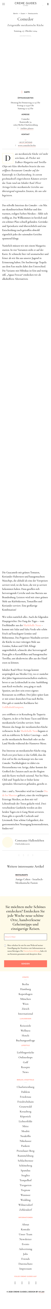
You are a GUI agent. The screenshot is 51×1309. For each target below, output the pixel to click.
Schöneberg (25, 1165)
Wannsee (25, 1195)
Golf (25, 1062)
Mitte (25, 1126)
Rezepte (25, 1067)
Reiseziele (25, 1025)
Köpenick (25, 1116)
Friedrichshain (25, 1101)
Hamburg (25, 989)
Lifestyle (25, 1045)
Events (25, 1244)
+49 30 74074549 (25, 142)
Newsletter (25, 1239)
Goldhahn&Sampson (12, 707)
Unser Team (25, 1234)
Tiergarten (26, 1185)
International (25, 1013)
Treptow (25, 1190)
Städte (25, 977)
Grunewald (25, 1106)
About (25, 1224)
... (25, 139)
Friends (25, 1259)
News (25, 1072)
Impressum (25, 1268)
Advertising (25, 1249)
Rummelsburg (25, 1155)
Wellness (25, 1030)
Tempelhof (25, 1180)
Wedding (26, 1200)
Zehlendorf (25, 1209)
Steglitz (25, 1175)
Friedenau (25, 1096)
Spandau (25, 1170)
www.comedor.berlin (27, 145)
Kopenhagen (26, 994)
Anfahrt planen (26, 128)
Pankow (25, 1146)
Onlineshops (25, 1057)
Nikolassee (25, 1141)
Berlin (25, 984)
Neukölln (25, 1136)
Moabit (25, 1131)
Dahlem (25, 1092)
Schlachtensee (25, 1160)
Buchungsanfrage (25, 1040)
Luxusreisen (25, 1019)
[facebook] (15, 1283)
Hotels (25, 1035)
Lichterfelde (25, 1121)
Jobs (25, 1254)
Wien (26, 1004)
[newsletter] (35, 1283)
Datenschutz (25, 1263)
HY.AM (41, 1292)
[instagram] (22, 1283)
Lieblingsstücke (25, 1052)
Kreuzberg (25, 1111)
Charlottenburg (25, 1087)
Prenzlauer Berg (25, 1151)
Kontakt (25, 1229)
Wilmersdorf (25, 1205)
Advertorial (25, 36)
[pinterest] (29, 1283)
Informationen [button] (25, 1217)
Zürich (25, 1008)
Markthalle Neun (32, 625)
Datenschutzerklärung (31, 951)
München (25, 999)
